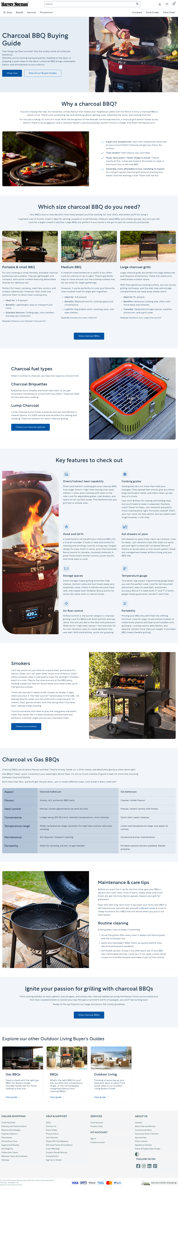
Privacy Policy (52, 1134)
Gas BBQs (13, 1074)
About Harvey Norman (145, 1126)
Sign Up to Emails (54, 1160)
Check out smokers (26, 726)
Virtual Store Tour (9, 1141)
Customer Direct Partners (147, 1134)
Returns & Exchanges (11, 1130)
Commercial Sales (143, 1130)
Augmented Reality (10, 1145)
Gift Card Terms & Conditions (59, 1145)
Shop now (12, 73)
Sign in (93, 1139)
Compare (137, 12)
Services (31, 12)
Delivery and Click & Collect (14, 1126)
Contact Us (51, 1126)
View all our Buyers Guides (43, 73)
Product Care (96, 1126)
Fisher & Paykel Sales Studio (147, 1149)
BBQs (54, 1074)
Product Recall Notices (56, 1153)
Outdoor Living (105, 1074)
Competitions (52, 1156)
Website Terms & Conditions (14, 1156)
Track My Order (8, 1123)
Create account (97, 1142)
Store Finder (152, 12)
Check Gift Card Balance (57, 1141)
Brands (19, 12)
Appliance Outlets (143, 1145)
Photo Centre (141, 1141)
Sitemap (5, 1160)
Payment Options (9, 1134)
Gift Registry (7, 1149)
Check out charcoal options (30, 427)
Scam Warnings (53, 1149)
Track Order (169, 12)
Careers (138, 1123)
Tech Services (96, 1123)
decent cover (148, 908)
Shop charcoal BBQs (89, 336)
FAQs (48, 1123)
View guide (13, 1097)
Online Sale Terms (9, 1153)
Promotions (46, 12)
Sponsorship (140, 1138)
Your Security (52, 1138)
